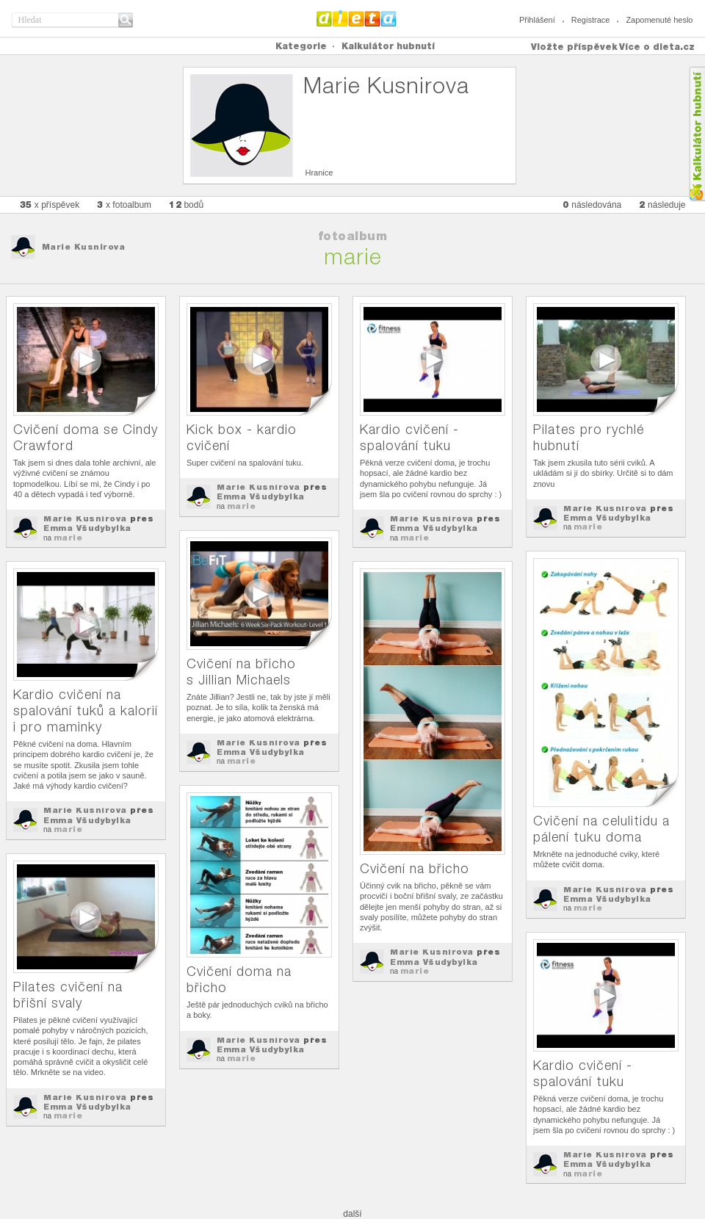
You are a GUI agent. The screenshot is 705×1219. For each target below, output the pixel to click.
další (352, 1214)
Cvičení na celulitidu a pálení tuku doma (601, 828)
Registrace (590, 19)
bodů (186, 204)
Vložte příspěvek (574, 46)
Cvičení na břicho (414, 868)
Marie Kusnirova (84, 247)
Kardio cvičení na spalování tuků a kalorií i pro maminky (85, 710)
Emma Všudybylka (87, 528)
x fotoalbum (124, 204)
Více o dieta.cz (657, 46)
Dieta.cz (357, 18)
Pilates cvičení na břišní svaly (68, 994)
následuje (662, 204)
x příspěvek (50, 204)
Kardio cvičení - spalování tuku (409, 437)
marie (68, 537)
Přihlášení (537, 19)
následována (592, 204)
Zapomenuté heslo (659, 19)
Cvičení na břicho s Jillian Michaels (241, 671)
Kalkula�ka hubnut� (696, 134)
